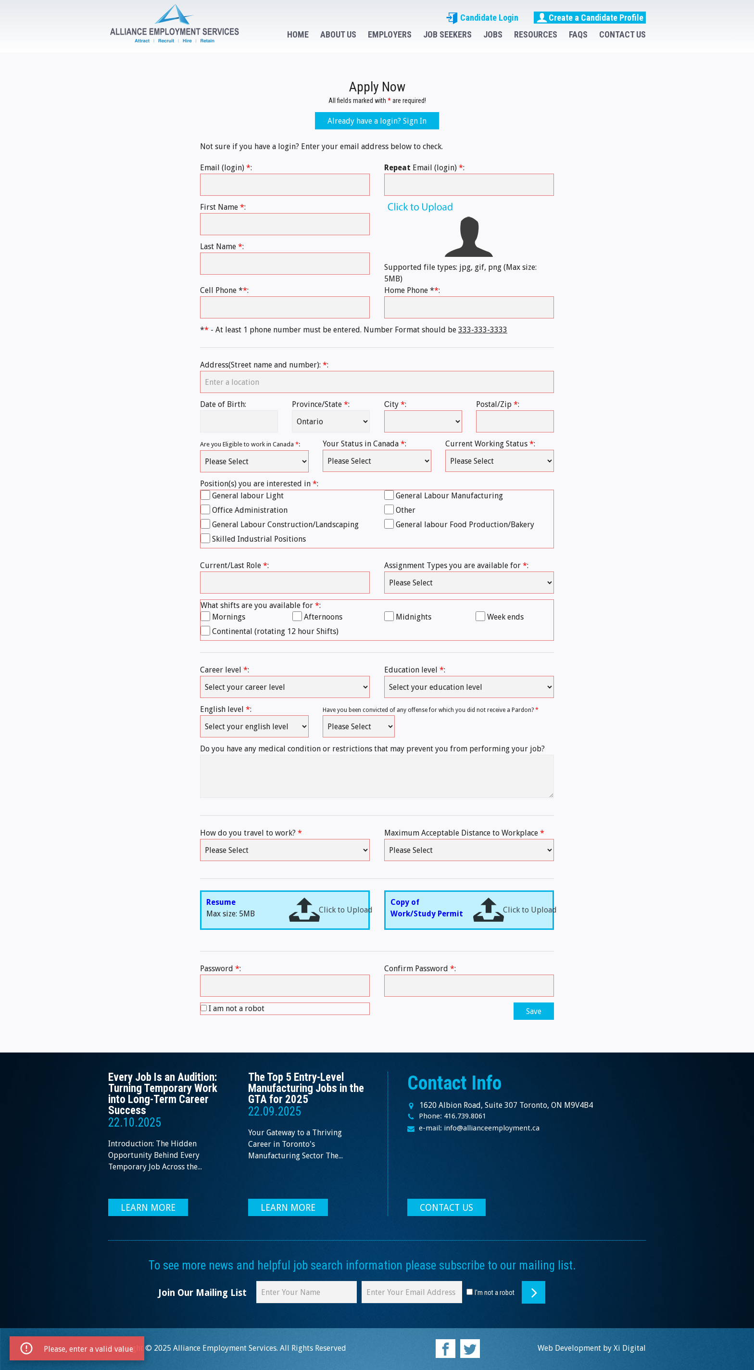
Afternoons (323, 617)
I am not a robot (236, 1008)
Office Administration (250, 510)
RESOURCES (535, 34)
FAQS (578, 34)
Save (533, 1011)
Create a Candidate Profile (589, 17)
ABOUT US (338, 34)
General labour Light (248, 495)
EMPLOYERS (390, 34)
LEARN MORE (148, 1207)
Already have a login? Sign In (377, 121)
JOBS (493, 34)
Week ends (505, 617)
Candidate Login (482, 18)
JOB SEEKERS (447, 34)
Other (405, 510)
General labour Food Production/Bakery (465, 524)
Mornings (228, 617)
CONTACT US (622, 34)
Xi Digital (630, 1348)
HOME (298, 34)
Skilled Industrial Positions (259, 539)
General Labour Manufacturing (449, 495)
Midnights (413, 617)
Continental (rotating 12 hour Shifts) (275, 631)
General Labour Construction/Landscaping (285, 524)
